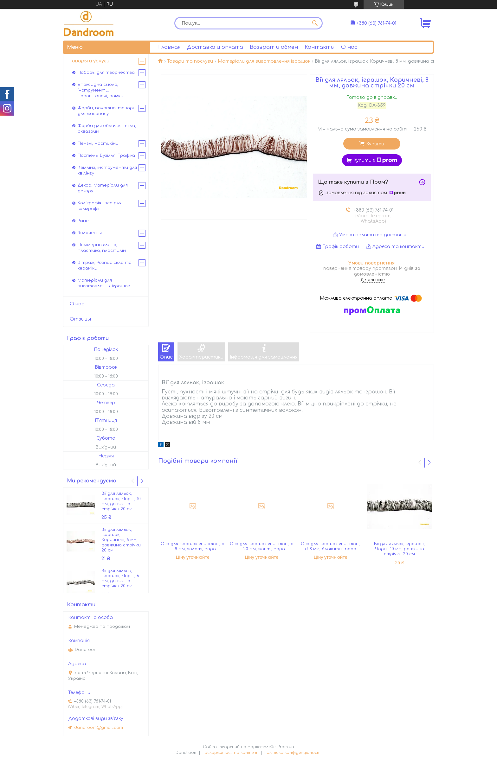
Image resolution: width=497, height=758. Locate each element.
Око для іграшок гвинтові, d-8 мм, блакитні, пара (330, 546)
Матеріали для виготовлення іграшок (264, 61)
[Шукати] (314, 23)
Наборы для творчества (106, 72)
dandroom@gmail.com (98, 727)
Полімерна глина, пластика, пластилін (102, 248)
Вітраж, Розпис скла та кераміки (105, 265)
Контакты (319, 47)
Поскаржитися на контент (231, 752)
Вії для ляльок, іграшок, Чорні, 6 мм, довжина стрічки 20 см (120, 579)
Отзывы (80, 319)
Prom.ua (286, 747)
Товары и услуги (89, 61)
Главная (169, 47)
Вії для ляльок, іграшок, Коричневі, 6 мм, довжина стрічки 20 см (121, 539)
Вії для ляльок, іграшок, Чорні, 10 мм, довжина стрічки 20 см (399, 549)
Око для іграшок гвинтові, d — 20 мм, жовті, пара (262, 546)
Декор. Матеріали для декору (103, 188)
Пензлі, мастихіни (98, 143)
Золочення (90, 233)
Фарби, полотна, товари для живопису (107, 111)
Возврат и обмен (274, 47)
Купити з (375, 160)
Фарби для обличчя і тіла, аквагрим (107, 129)
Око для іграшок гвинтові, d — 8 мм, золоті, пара (192, 546)
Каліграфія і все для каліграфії (99, 206)
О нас (349, 47)
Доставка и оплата (215, 47)
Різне (83, 221)
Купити (375, 144)
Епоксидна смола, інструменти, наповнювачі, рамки (100, 90)
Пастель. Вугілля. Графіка (106, 155)
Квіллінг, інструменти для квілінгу (107, 170)
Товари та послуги (190, 61)
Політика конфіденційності (292, 752)
